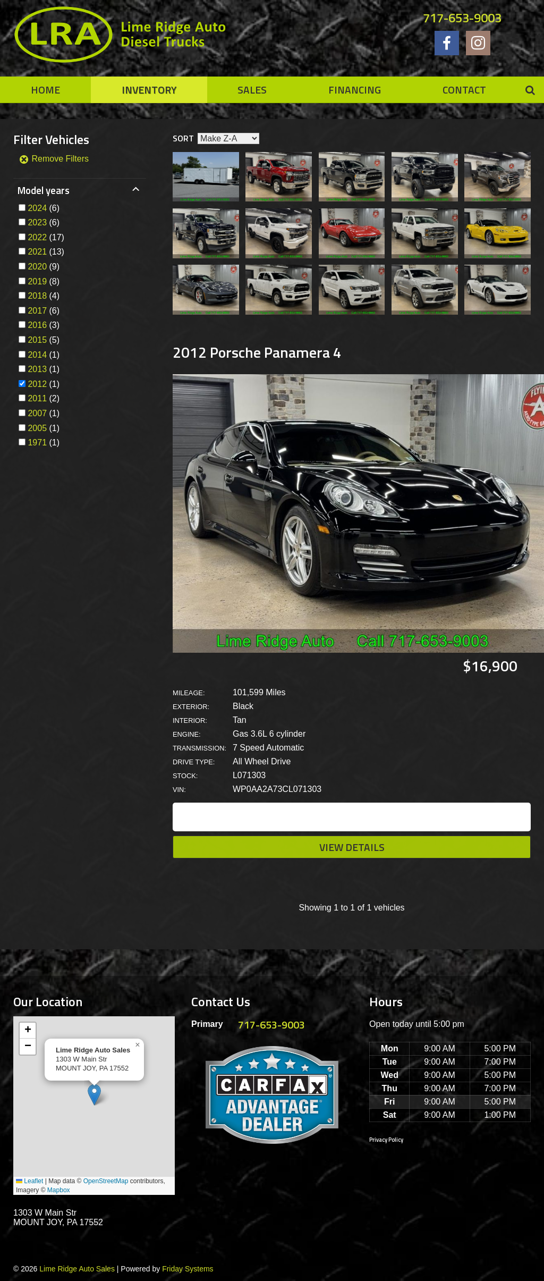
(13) (46, 251)
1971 (37, 442)
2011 (37, 398)
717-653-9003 (462, 17)
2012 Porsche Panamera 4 (257, 352)
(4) (44, 295)
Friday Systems (187, 1269)
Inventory (149, 89)
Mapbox (58, 1190)
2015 (37, 339)
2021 (37, 251)
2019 (37, 281)
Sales (252, 89)
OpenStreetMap (106, 1181)
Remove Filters (54, 158)
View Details (352, 847)
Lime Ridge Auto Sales (77, 1269)
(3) (44, 325)
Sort (183, 138)
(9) (44, 266)
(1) (44, 354)
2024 (37, 208)
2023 (37, 222)
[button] (94, 1095)
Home (45, 89)
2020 (37, 266)
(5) (44, 339)
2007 (37, 413)
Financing (354, 89)
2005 (37, 428)
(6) (44, 208)
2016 (37, 325)
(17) (46, 237)
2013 (37, 369)
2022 (37, 237)
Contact (464, 89)
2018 (37, 295)
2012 (37, 384)
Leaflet (29, 1181)
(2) (44, 398)
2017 (37, 310)
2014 (37, 354)
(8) (44, 281)
